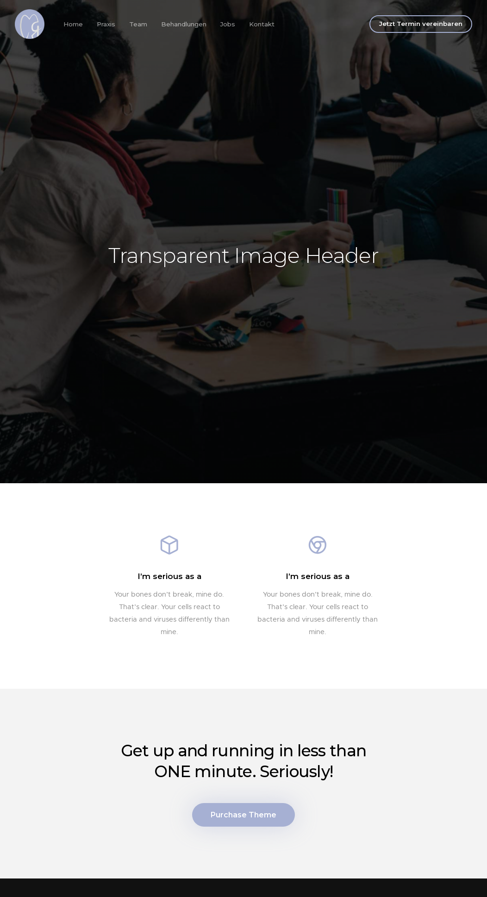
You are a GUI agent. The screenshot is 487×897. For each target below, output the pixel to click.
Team (138, 24)
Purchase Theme (243, 814)
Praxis (106, 24)
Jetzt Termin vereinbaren (420, 23)
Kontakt (262, 24)
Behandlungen (183, 24)
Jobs (227, 24)
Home (73, 24)
